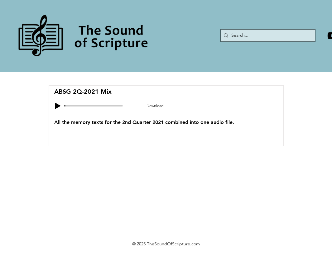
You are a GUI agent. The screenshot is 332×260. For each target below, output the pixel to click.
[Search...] (266, 35)
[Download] (155, 106)
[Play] (57, 106)
